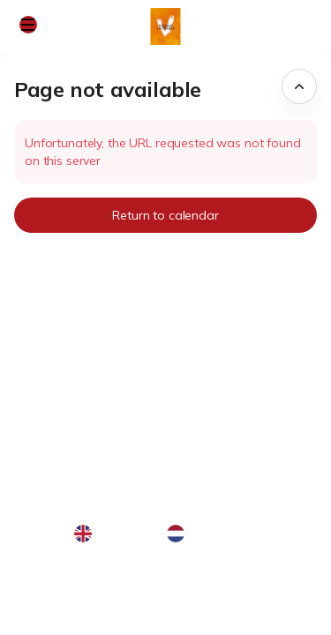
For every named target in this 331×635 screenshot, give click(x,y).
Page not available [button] (107, 89)
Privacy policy (60, 608)
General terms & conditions (99, 587)
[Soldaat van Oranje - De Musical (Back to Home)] (165, 26)
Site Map (46, 568)
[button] (28, 25)
